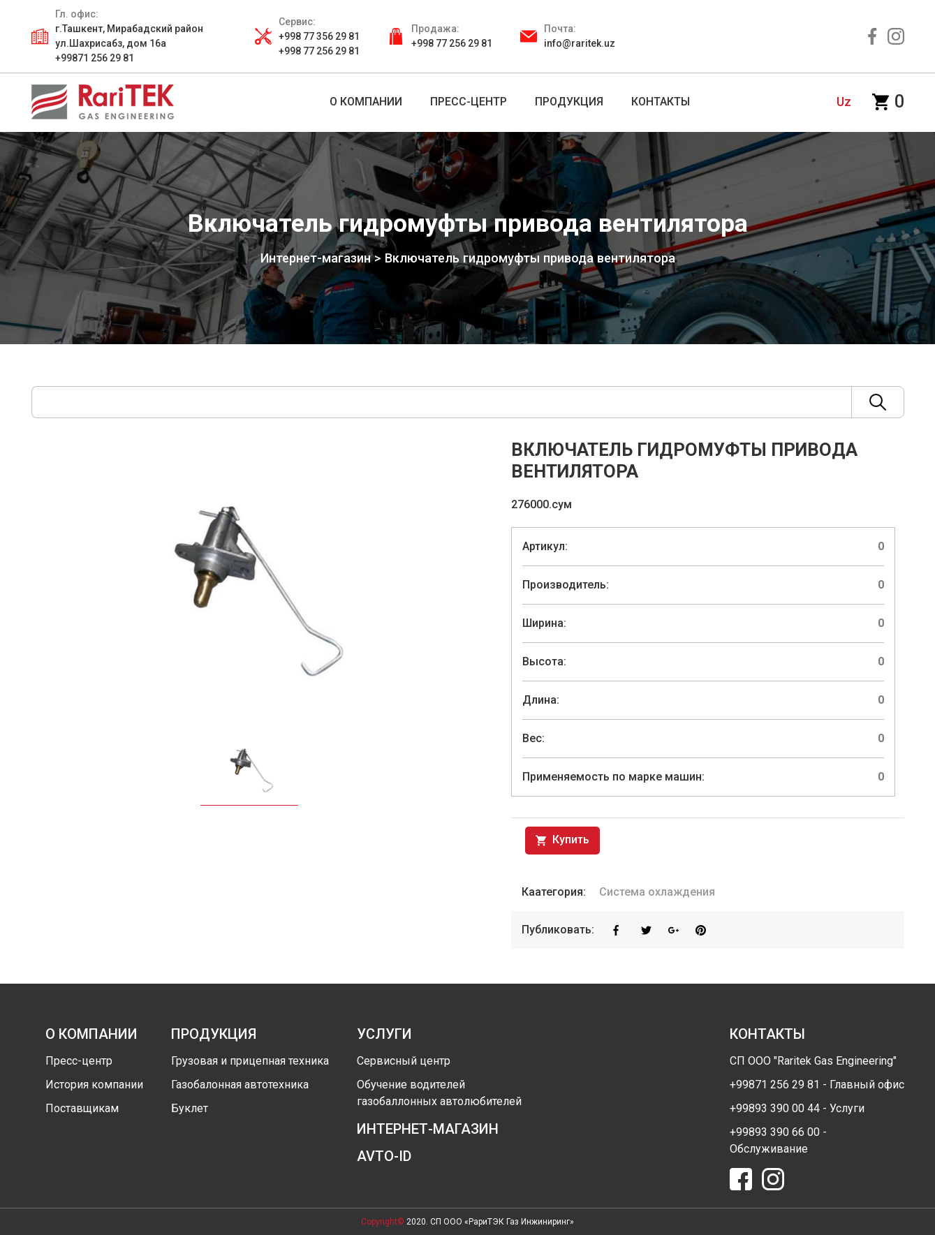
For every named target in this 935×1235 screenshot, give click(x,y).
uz (844, 101)
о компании (91, 1034)
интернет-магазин (428, 1129)
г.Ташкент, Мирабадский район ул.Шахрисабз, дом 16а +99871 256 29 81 (129, 43)
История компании (94, 1084)
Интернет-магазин (315, 258)
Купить (562, 840)
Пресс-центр (78, 1060)
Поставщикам (82, 1108)
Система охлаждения (657, 891)
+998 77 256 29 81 (451, 43)
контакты (767, 1034)
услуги (384, 1034)
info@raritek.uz (579, 43)
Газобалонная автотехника (240, 1084)
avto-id (384, 1156)
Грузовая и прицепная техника (250, 1060)
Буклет (189, 1108)
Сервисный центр (403, 1060)
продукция (213, 1034)
